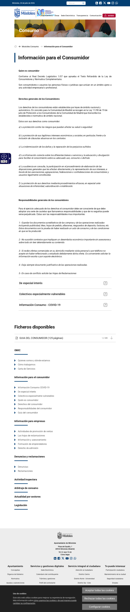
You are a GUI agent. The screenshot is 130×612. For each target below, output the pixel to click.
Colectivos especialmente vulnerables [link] (42, 294)
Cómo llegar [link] (65, 555)
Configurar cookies (99, 606)
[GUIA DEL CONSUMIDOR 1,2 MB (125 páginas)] (65, 338)
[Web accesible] (3, 156)
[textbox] (73, 3)
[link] (96, 3)
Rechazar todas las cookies (99, 598)
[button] (83, 3)
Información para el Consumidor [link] (58, 46)
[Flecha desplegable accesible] (9, 158)
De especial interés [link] (30, 283)
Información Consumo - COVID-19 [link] (39, 305)
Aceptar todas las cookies (99, 590)
